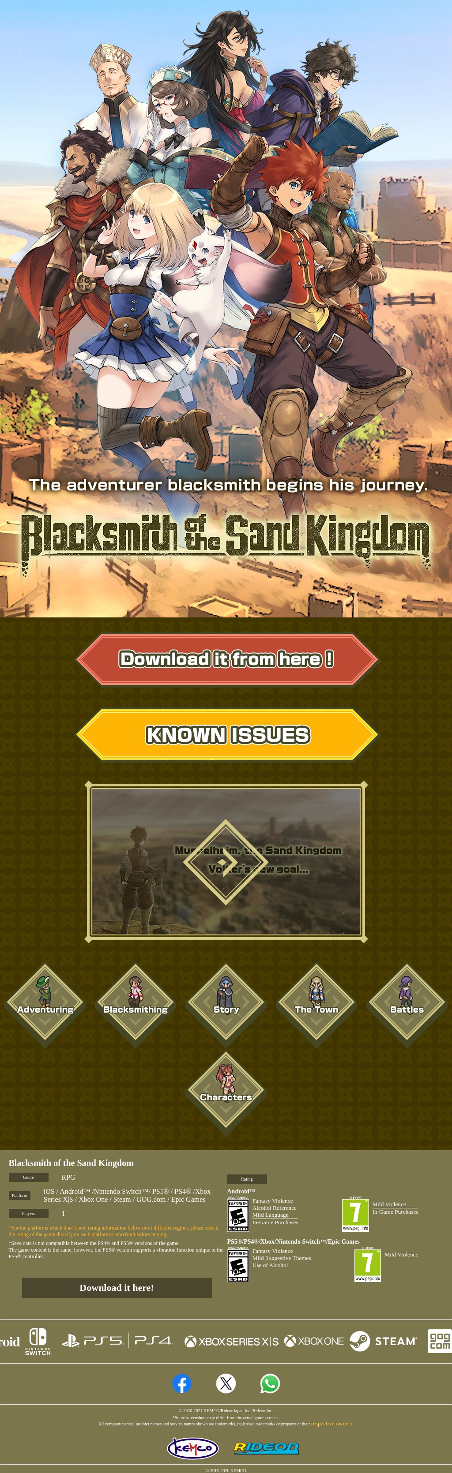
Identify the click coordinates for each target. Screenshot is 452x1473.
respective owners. (332, 1423)
